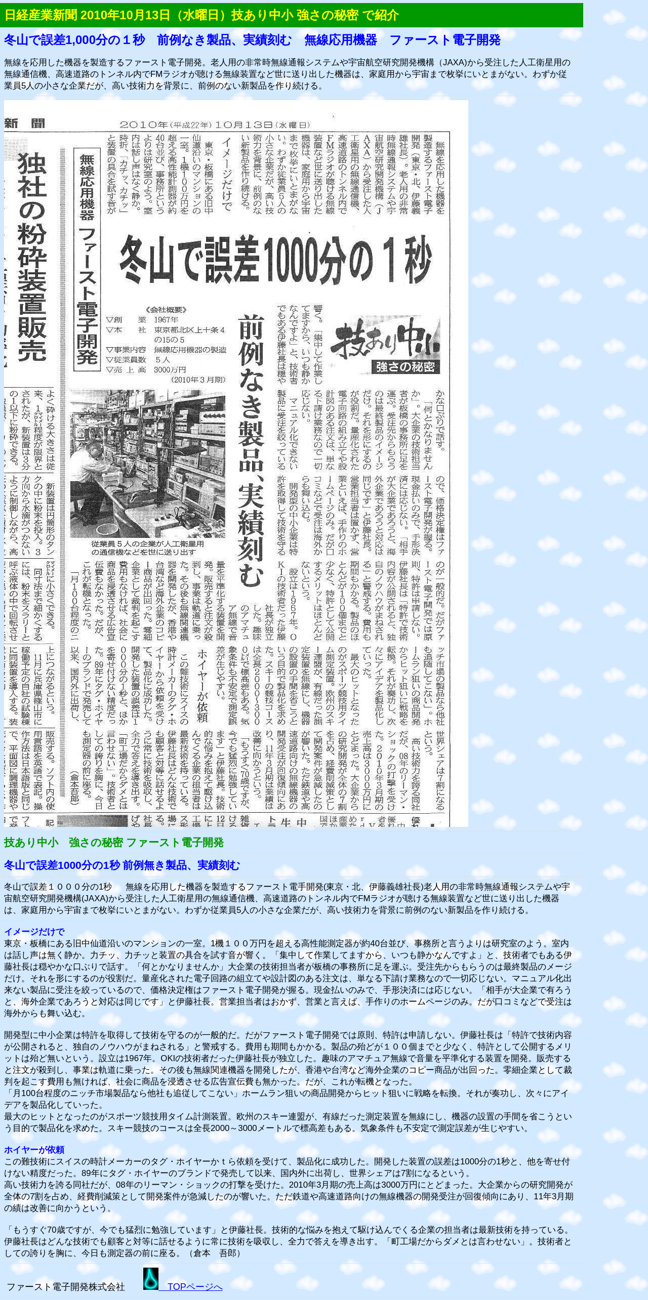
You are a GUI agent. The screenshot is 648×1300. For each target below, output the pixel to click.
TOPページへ (183, 1287)
